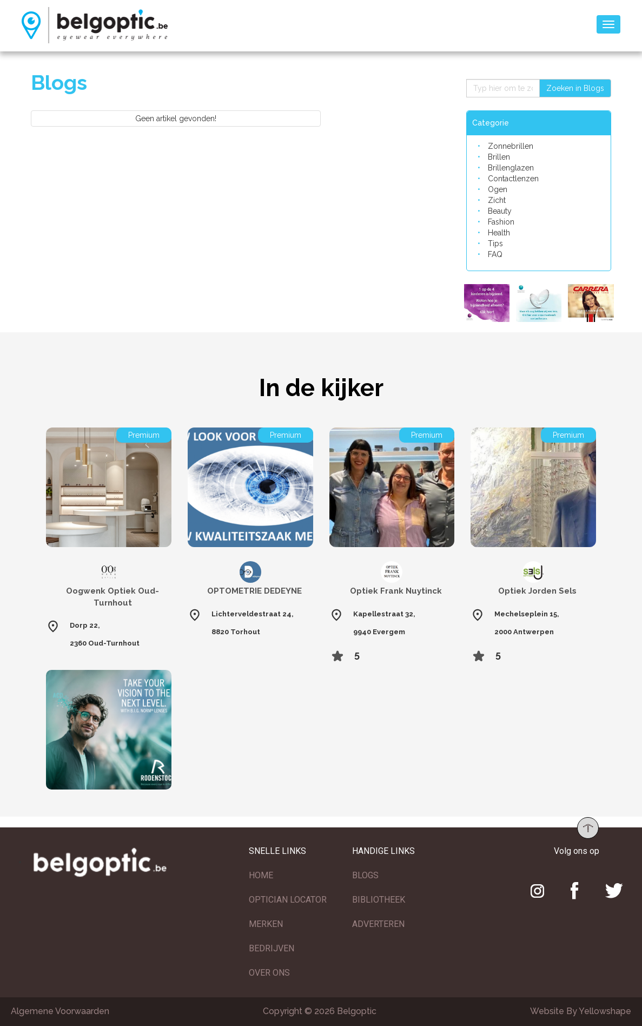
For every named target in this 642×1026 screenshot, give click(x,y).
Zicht (497, 200)
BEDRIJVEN (271, 948)
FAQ (495, 254)
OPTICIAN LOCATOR (288, 900)
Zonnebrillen (510, 146)
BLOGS (365, 875)
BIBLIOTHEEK (378, 900)
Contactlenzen (513, 178)
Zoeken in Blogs (575, 88)
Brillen (499, 157)
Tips (495, 243)
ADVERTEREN (378, 924)
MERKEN (266, 924)
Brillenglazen (511, 167)
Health (499, 232)
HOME (261, 875)
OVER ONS (269, 973)
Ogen (497, 189)
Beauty (500, 211)
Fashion (501, 222)
